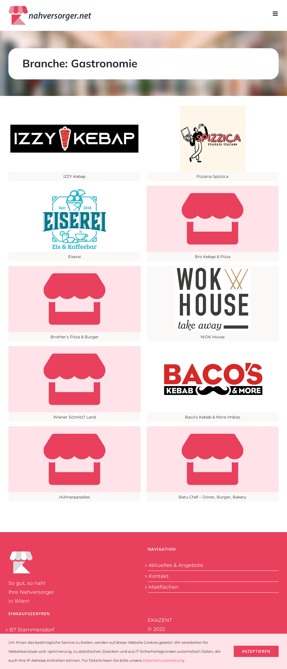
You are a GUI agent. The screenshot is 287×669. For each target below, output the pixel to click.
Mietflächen (164, 587)
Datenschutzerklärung (163, 660)
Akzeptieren (256, 651)
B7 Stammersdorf (31, 630)
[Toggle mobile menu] (276, 14)
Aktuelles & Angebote (176, 565)
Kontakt (159, 576)
